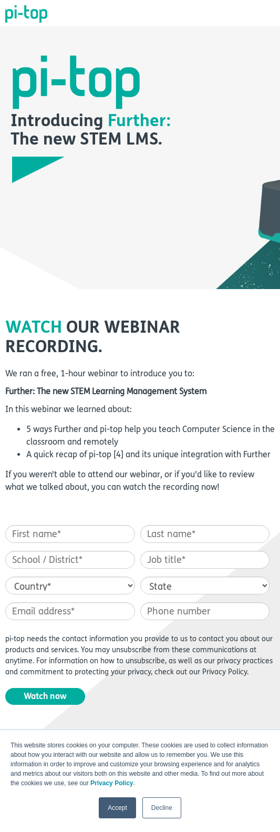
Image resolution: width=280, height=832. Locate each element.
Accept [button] (117, 808)
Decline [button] (161, 808)
